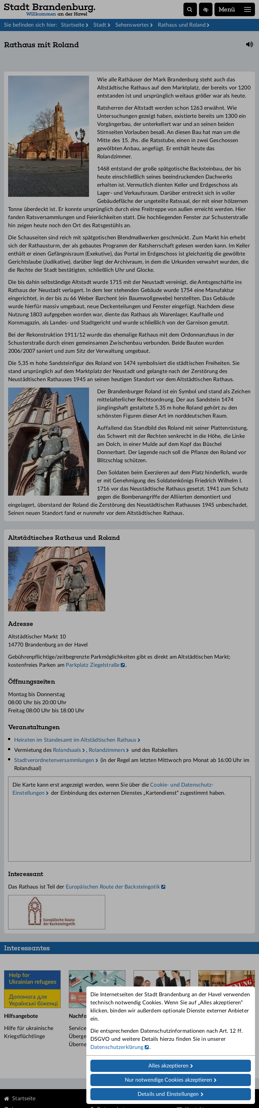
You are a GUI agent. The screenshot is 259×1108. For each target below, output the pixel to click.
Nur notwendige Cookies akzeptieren (168, 1080)
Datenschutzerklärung (116, 1047)
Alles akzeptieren (168, 1066)
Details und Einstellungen (168, 1094)
